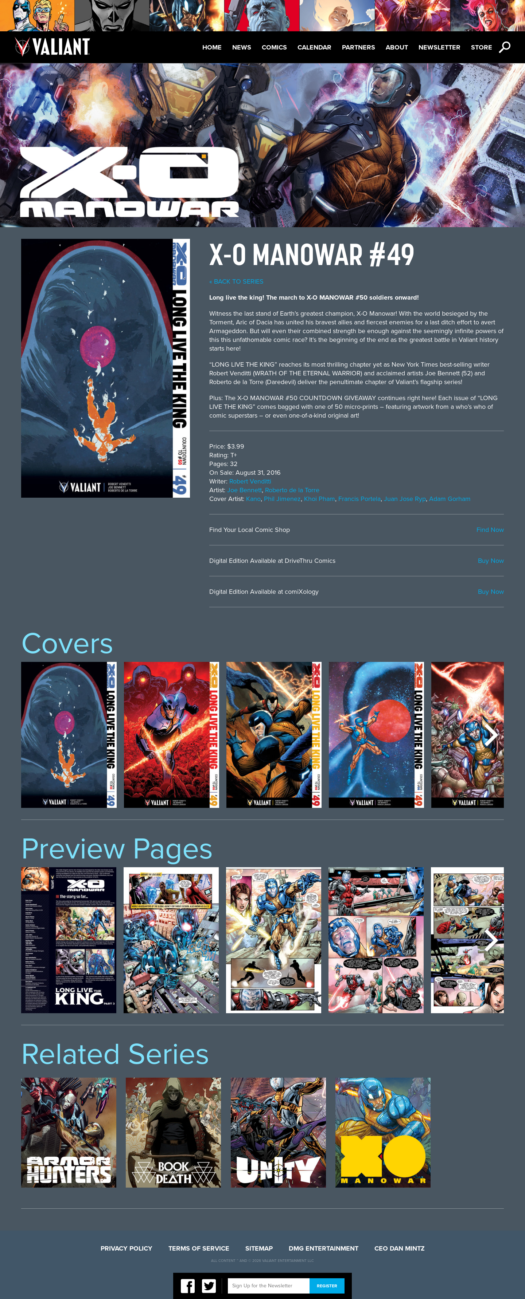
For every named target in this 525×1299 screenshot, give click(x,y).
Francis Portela (359, 499)
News (241, 47)
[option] (69, 735)
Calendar (314, 47)
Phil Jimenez (282, 499)
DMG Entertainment (323, 1248)
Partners (358, 47)
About (397, 47)
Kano (253, 499)
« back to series (236, 281)
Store (481, 47)
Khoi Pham (319, 499)
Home (212, 47)
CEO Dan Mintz (399, 1248)
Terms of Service (198, 1248)
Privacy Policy (126, 1248)
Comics (274, 47)
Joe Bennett (244, 490)
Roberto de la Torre (292, 490)
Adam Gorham (450, 499)
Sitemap (259, 1248)
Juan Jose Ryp (405, 499)
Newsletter (439, 47)
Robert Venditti (250, 481)
